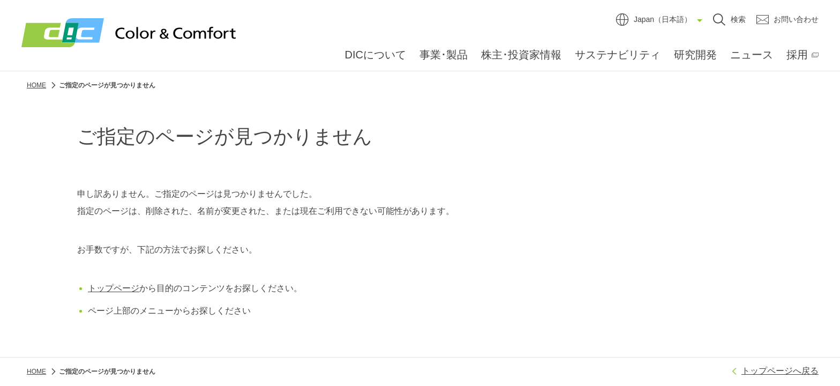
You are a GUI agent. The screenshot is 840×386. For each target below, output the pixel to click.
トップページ (113, 288)
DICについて (375, 55)
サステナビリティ (618, 55)
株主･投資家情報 (521, 55)
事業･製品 (443, 55)
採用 (797, 54)
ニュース (751, 55)
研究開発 (695, 55)
